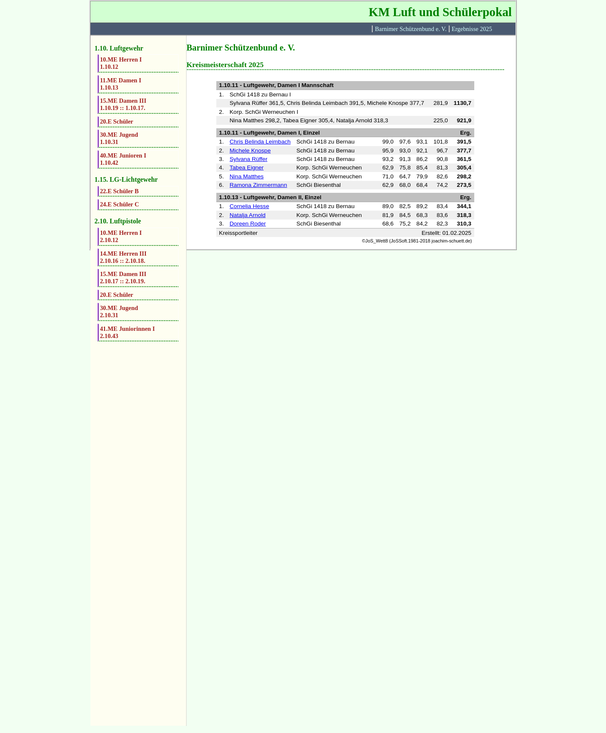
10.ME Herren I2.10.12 (121, 236)
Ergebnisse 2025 (472, 28)
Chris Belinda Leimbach (260, 141)
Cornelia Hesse (249, 206)
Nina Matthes (246, 176)
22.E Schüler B (119, 191)
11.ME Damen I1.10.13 (120, 84)
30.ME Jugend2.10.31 (119, 311)
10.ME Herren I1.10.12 (121, 63)
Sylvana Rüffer (248, 159)
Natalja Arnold (247, 215)
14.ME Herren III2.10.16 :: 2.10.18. (123, 257)
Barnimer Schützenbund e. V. (411, 28)
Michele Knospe (250, 150)
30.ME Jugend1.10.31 (119, 138)
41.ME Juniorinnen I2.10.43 (127, 332)
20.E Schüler (116, 121)
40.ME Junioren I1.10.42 (123, 159)
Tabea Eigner (246, 167)
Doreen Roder (247, 223)
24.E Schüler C (119, 204)
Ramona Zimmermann (258, 185)
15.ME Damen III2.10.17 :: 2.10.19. (123, 278)
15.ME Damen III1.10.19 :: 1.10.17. (123, 104)
